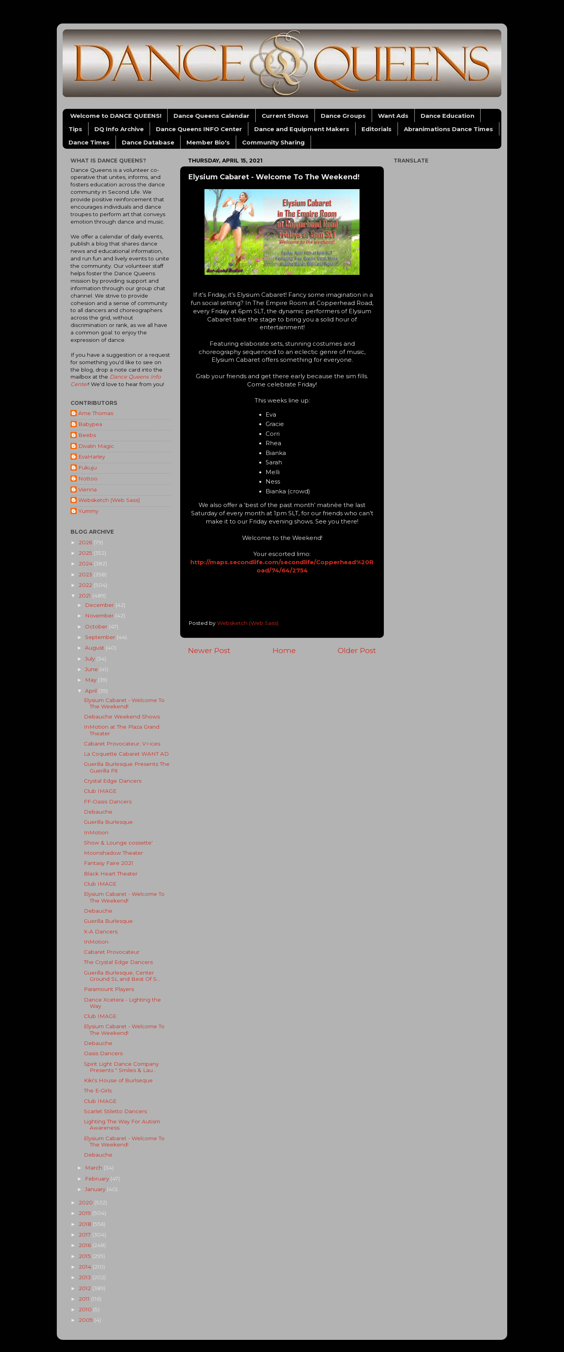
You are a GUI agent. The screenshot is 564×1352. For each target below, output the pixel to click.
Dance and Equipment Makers (301, 129)
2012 (85, 1288)
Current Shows (285, 115)
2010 (86, 1309)
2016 (85, 1245)
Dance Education (447, 115)
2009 (86, 1320)
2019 (85, 1213)
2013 (85, 1277)
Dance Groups (343, 115)
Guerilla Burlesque (108, 822)
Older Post (357, 650)
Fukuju (87, 467)
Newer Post (209, 650)
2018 (86, 1224)
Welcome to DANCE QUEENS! (115, 115)
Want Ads (393, 115)
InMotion (96, 832)
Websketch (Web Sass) (109, 500)
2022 (86, 585)
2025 (86, 553)
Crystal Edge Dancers (112, 781)
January (96, 1189)
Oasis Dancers (103, 1053)
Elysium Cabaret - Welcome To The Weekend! (124, 703)
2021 (85, 595)
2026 (86, 542)
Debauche (98, 812)
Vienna (87, 489)
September (101, 637)
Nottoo (88, 478)
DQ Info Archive (119, 129)
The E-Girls (98, 1090)
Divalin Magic (96, 446)
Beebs (87, 435)
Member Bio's (208, 142)
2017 (85, 1234)
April (91, 691)
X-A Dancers (101, 931)
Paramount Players (109, 989)
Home (284, 650)
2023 (86, 574)
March (94, 1167)
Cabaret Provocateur (111, 952)
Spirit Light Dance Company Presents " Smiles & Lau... (121, 1067)
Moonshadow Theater (113, 853)
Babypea (90, 424)
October (97, 626)
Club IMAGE (100, 791)
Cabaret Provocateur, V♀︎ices (122, 743)
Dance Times (89, 142)
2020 (86, 1202)
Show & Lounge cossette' (118, 842)
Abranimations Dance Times (448, 129)
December (100, 605)
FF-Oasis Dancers (108, 801)
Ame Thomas (95, 413)
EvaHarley (91, 456)
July (90, 658)
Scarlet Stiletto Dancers (115, 1111)
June (92, 669)
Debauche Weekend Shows (122, 716)
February (97, 1178)
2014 (86, 1267)
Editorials (377, 129)
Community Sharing (273, 142)
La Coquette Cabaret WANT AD (126, 754)
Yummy (88, 511)
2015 (85, 1256)
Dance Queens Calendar (211, 115)
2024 (86, 563)
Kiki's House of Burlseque (118, 1080)
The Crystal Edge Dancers (118, 962)
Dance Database (148, 142)
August (95, 647)
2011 (85, 1299)
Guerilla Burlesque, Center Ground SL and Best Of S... (122, 975)
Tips (75, 129)
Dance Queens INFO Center (199, 129)
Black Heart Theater (110, 873)
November (100, 615)
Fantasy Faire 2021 (108, 863)
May (91, 680)
